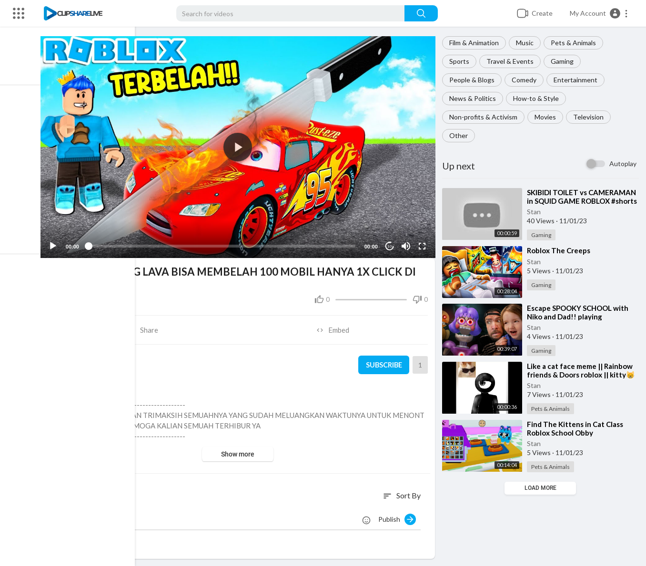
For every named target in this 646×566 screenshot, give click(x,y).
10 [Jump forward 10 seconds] (390, 244)
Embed (335, 328)
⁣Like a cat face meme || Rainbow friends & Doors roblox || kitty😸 (582, 370)
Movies (546, 117)
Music (526, 43)
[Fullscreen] (423, 244)
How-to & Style (537, 98)
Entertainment (577, 80)
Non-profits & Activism (485, 117)
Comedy (525, 80)
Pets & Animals (574, 43)
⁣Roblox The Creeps (560, 250)
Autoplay (622, 163)
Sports (461, 61)
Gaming (563, 61)
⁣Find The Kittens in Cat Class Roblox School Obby (576, 428)
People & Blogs (473, 80)
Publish (398, 517)
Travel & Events (511, 61)
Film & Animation (475, 43)
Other (460, 135)
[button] (599, 13)
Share (146, 328)
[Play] (57, 244)
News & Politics (474, 98)
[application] (240, 146)
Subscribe (384, 362)
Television (590, 117)
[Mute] (407, 244)
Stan (535, 212)
